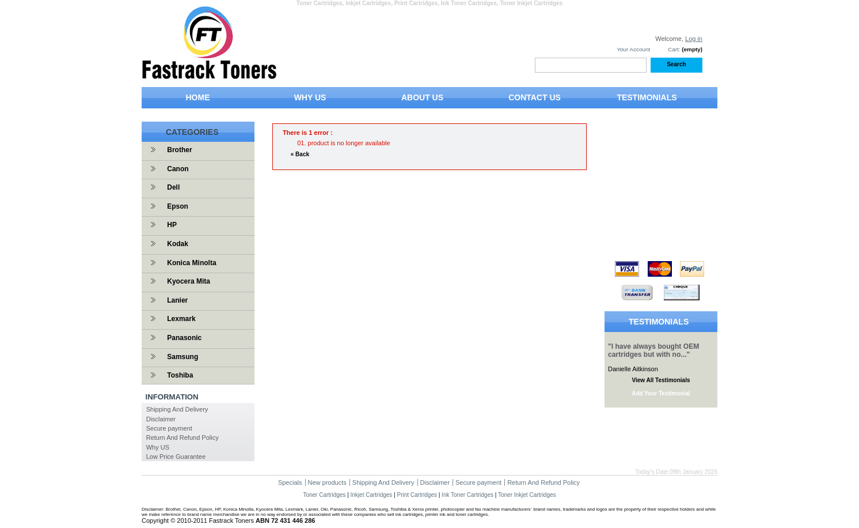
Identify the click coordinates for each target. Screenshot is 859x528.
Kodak (177, 244)
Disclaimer (161, 419)
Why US (157, 447)
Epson (177, 206)
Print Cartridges (416, 495)
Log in (693, 38)
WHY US (310, 97)
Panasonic (184, 338)
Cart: (674, 49)
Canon (177, 169)
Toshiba (180, 375)
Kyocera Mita (188, 281)
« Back (300, 154)
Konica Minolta (191, 263)
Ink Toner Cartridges (467, 495)
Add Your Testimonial (661, 393)
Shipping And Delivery (177, 409)
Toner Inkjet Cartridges (527, 495)
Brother (179, 150)
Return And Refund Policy (182, 437)
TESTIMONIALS (646, 97)
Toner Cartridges (324, 495)
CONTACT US (534, 97)
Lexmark (181, 319)
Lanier (177, 300)
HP (172, 225)
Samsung (182, 357)
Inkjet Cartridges (372, 495)
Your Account (633, 49)
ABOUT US (422, 97)
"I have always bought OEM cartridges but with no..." (653, 350)
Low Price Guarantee (176, 456)
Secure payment (169, 428)
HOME (198, 97)
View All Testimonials (661, 380)
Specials (290, 482)
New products (327, 482)
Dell (173, 187)
